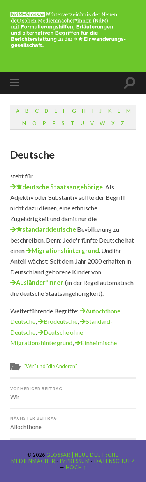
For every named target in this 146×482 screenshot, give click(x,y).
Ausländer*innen (40, 282)
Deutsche (32, 154)
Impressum (75, 461)
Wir (73, 393)
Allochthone (73, 423)
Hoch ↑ (76, 467)
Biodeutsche (60, 321)
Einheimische (99, 342)
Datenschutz (114, 461)
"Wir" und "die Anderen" (50, 366)
